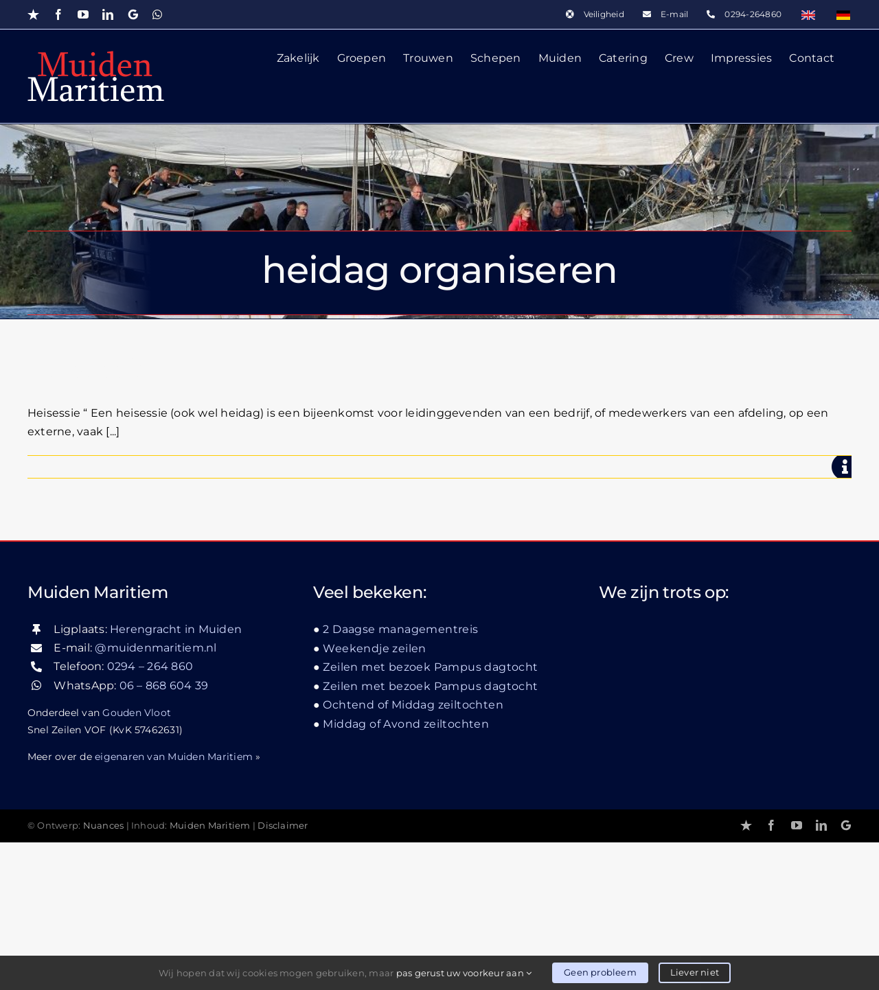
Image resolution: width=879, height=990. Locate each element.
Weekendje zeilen (374, 796)
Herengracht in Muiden (176, 776)
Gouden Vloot (136, 860)
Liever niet (694, 972)
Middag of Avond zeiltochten (406, 871)
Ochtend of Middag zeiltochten (413, 852)
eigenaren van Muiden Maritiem (174, 904)
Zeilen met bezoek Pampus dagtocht (430, 814)
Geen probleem (600, 972)
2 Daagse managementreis (400, 776)
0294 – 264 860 (150, 814)
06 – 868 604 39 (164, 833)
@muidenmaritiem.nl (155, 795)
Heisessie (89, 370)
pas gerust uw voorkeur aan (464, 972)
